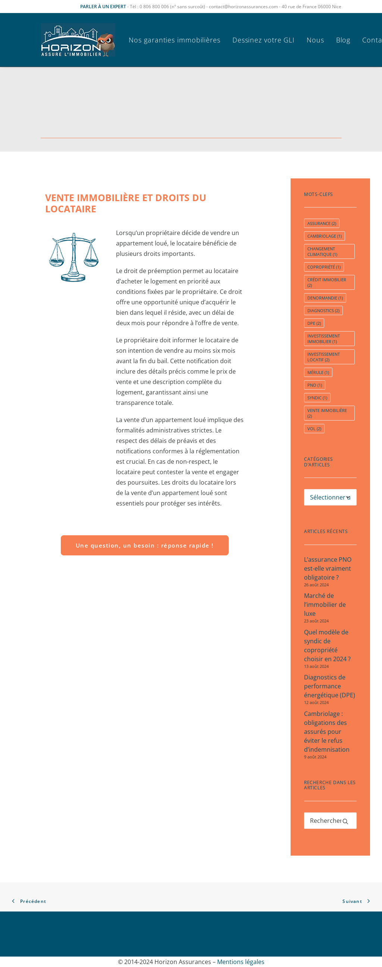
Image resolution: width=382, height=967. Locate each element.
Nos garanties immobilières (174, 39)
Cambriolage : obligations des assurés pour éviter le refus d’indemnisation (327, 732)
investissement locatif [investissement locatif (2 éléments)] (323, 356)
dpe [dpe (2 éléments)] (314, 323)
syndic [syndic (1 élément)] (317, 397)
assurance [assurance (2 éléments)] (321, 223)
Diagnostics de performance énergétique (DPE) (329, 686)
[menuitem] (177, 40)
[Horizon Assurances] (78, 40)
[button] (345, 821)
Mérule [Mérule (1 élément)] (318, 372)
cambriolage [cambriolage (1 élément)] (324, 236)
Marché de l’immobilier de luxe (325, 605)
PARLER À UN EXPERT (103, 6)
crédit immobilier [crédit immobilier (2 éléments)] (326, 282)
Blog (343, 39)
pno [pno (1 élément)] (314, 385)
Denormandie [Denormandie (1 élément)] (325, 298)
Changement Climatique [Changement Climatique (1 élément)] (322, 251)
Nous (315, 39)
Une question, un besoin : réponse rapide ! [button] (145, 545)
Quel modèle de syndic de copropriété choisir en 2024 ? (327, 645)
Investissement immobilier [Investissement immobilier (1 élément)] (323, 338)
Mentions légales (240, 962)
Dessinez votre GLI (263, 39)
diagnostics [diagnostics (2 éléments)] (323, 310)
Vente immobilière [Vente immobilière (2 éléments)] (327, 413)
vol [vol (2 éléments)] (314, 428)
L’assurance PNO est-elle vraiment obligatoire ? (327, 568)
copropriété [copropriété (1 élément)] (324, 267)
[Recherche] (330, 820)
